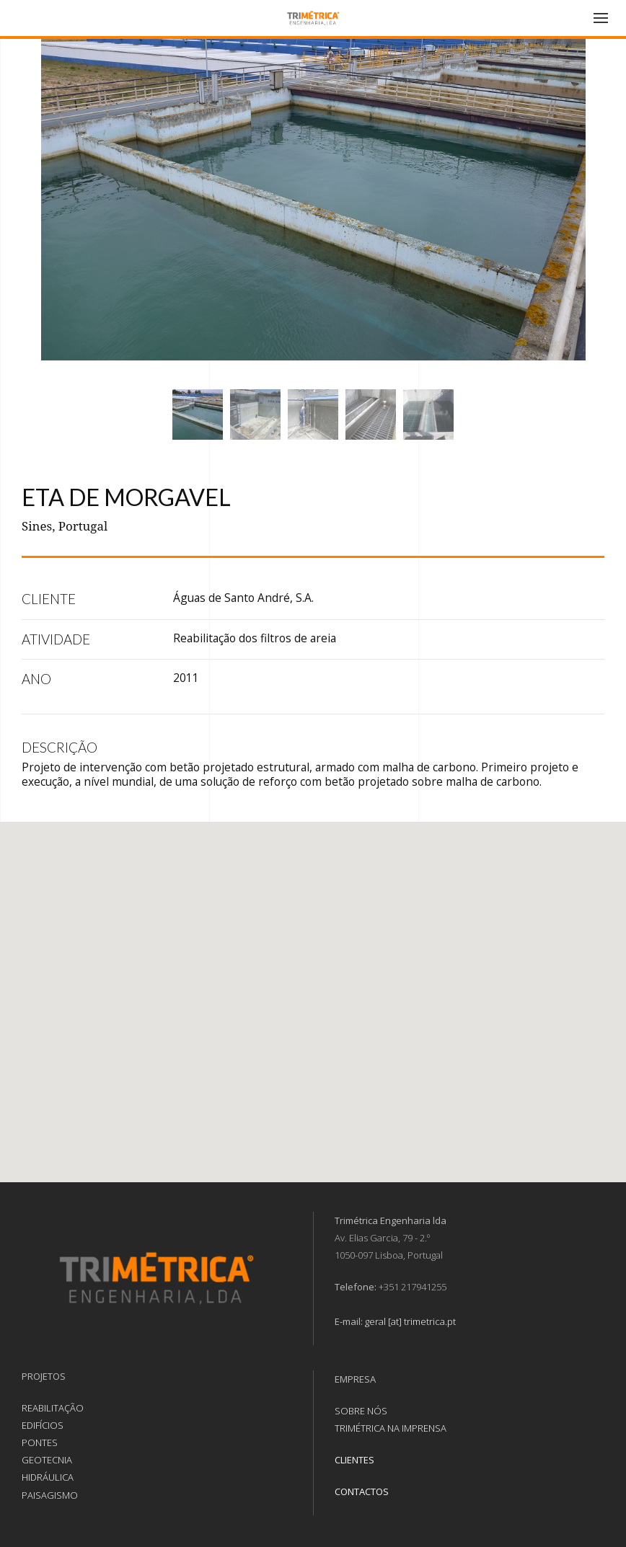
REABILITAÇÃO (53, 1407)
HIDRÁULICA (48, 1477)
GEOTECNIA (47, 1459)
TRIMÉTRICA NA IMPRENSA (390, 1428)
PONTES (40, 1442)
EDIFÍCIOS (42, 1425)
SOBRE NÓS (361, 1410)
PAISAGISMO (50, 1495)
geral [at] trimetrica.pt (410, 1321)
